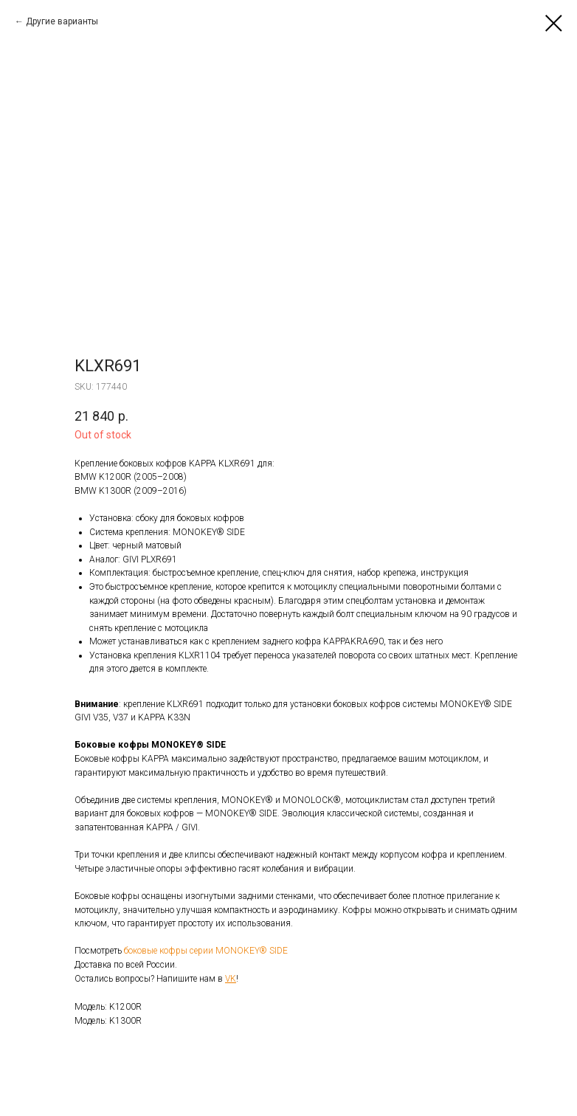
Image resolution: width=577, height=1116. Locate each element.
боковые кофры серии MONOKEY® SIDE (206, 951)
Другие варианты (62, 21)
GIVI (131, 559)
